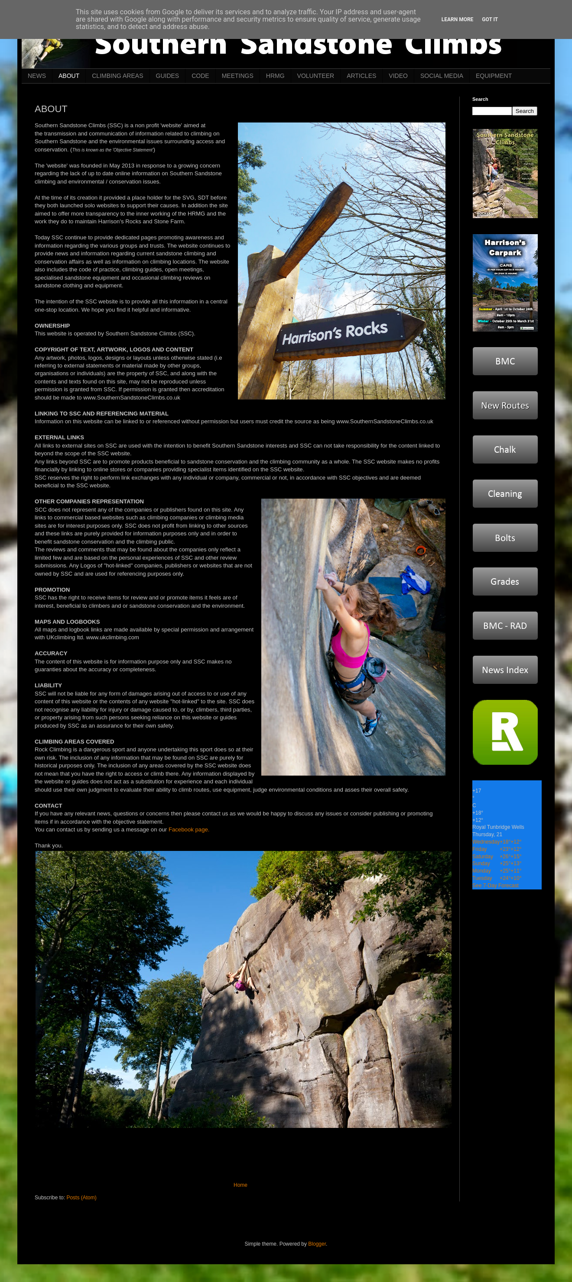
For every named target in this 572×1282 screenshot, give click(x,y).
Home (240, 1185)
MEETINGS (238, 75)
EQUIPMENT (494, 75)
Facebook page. (189, 829)
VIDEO (398, 75)
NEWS (37, 75)
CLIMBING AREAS (117, 75)
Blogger (317, 1244)
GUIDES (167, 75)
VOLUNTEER (316, 75)
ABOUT (68, 75)
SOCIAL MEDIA (441, 75)
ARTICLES (361, 75)
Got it (490, 19)
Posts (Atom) (81, 1198)
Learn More (458, 19)
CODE (200, 75)
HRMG (275, 75)
